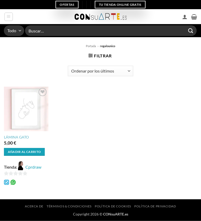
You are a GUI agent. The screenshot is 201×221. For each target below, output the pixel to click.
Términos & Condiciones (69, 206)
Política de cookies (113, 206)
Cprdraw (33, 166)
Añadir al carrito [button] (24, 151)
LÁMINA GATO (16, 137)
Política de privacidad (155, 206)
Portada (91, 46)
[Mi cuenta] (184, 17)
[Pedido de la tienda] (100, 71)
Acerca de (34, 206)
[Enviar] (191, 30)
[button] (8, 17)
